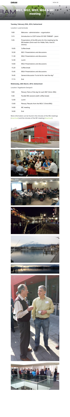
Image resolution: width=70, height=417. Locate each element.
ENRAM (14, 2)
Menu (55, 2)
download (14, 118)
